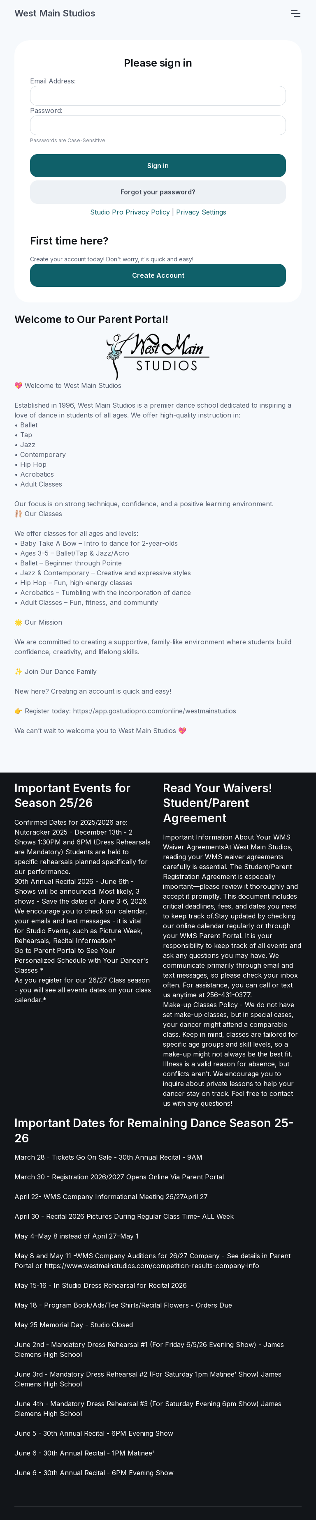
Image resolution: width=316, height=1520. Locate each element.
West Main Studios (54, 13)
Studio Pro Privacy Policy (130, 212)
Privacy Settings (201, 212)
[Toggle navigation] (295, 13)
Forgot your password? (158, 192)
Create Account (158, 275)
